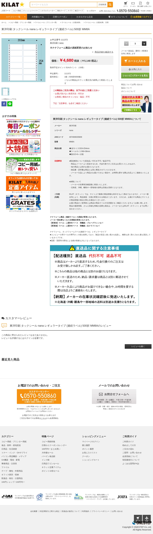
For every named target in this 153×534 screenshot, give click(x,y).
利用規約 (85, 511)
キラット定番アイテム (51, 467)
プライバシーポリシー (100, 511)
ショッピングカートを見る (135, 75)
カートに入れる (137, 61)
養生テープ (61, 11)
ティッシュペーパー (30, 11)
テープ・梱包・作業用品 (12, 471)
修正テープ (79, 11)
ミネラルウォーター (47, 11)
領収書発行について (131, 460)
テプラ (70, 11)
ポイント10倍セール (50, 471)
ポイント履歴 (88, 449)
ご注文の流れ (128, 449)
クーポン (86, 456)
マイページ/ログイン (91, 441)
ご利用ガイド (128, 441)
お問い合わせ (117, 511)
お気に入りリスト (90, 453)
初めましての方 (129, 445)
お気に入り (136, 69)
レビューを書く (138, 346)
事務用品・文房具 (9, 463)
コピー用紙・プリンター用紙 (13, 441)
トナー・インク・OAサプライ (14, 453)
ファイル (5, 467)
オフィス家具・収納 (10, 475)
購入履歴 (86, 445)
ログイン (28, 338)
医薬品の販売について (71, 511)
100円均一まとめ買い (51, 449)
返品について (126, 88)
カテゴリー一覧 (13, 17)
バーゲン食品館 (48, 456)
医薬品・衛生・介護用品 (12, 478)
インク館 (45, 460)
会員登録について (130, 456)
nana (61, 43)
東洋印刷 (54, 43)
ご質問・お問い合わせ (132, 453)
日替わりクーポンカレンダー (54, 445)
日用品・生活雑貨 (9, 449)
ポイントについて (128, 91)
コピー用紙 (17, 11)
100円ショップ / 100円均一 (13, 482)
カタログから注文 (84, 17)
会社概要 (33, 511)
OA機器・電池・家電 (10, 460)
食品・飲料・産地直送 (11, 445)
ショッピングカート (90, 460)
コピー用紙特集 (48, 441)
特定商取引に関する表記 (49, 511)
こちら (43, 418)
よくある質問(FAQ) (130, 463)
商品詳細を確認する (104, 52)
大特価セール (38, 17)
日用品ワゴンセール (50, 463)
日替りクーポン (60, 17)
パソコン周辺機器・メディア (13, 456)
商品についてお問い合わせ (131, 84)
